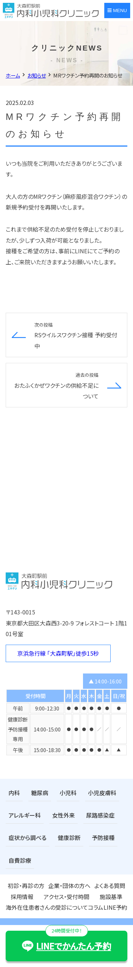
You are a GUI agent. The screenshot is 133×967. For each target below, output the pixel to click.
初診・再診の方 (26, 885)
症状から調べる (27, 837)
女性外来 (63, 815)
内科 (14, 792)
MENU (117, 10)
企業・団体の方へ (69, 885)
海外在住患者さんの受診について (47, 907)
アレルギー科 (25, 815)
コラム (95, 907)
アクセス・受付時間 (66, 896)
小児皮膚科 (102, 792)
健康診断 (69, 837)
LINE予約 (115, 907)
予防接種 (103, 837)
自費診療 (20, 860)
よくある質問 (109, 885)
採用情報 (22, 896)
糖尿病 (39, 792)
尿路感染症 (100, 815)
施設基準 (111, 896)
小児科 (68, 792)
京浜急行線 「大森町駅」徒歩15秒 (58, 653)
